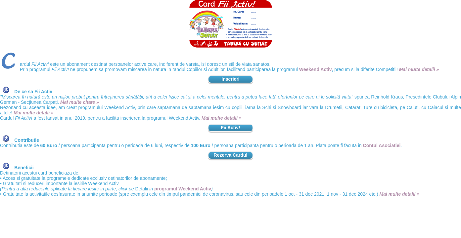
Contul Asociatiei (382, 145)
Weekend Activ (315, 69)
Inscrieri (230, 79)
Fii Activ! (230, 127)
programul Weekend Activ (182, 188)
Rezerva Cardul (231, 155)
